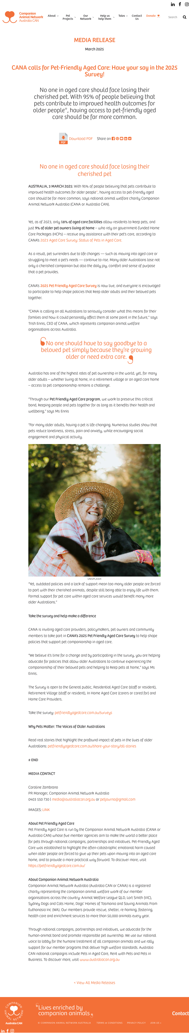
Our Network (85, 17)
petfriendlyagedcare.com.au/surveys (83, 712)
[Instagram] (187, 4)
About (52, 15)
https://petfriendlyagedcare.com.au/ (56, 865)
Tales (121, 15)
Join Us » (155, 1022)
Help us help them (104, 17)
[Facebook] (180, 4)
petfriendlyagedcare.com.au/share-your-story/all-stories (92, 745)
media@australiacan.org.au (73, 799)
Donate (151, 15)
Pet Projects (68, 17)
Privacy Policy (136, 1022)
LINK (46, 809)
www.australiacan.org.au (100, 959)
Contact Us (137, 17)
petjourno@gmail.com (117, 799)
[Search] (184, 17)
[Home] (23, 17)
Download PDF (81, 138)
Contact (180, 1012)
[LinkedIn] (173, 4)
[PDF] (63, 138)
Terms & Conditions (110, 1022)
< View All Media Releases (94, 982)
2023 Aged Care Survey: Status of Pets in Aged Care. (81, 240)
